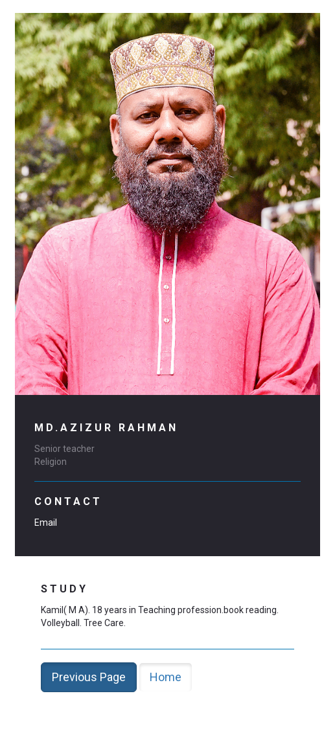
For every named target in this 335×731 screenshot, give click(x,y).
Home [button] (165, 677)
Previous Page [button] (89, 677)
